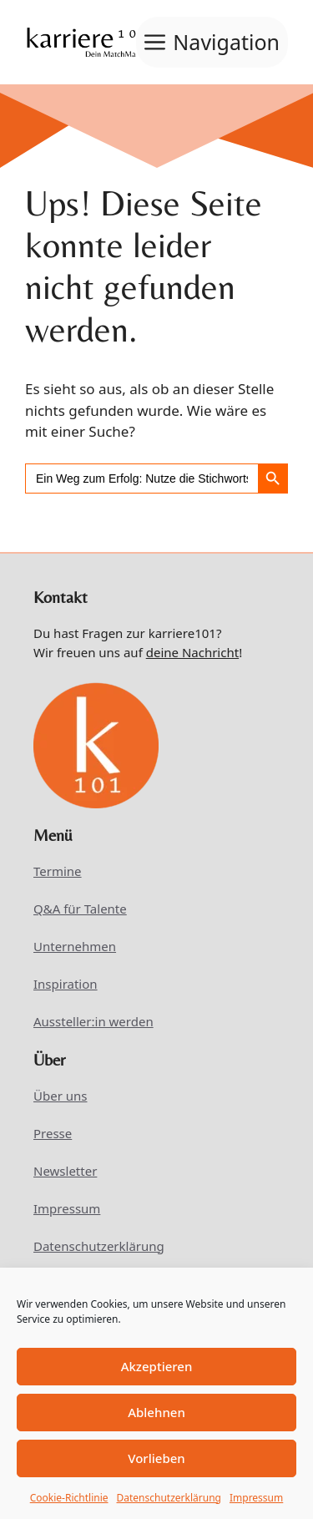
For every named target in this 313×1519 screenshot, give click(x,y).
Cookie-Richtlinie (69, 1498)
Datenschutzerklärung (169, 1498)
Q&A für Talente (80, 908)
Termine (57, 871)
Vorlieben (156, 1458)
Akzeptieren (157, 1366)
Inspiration (65, 983)
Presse (52, 1133)
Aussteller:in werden (93, 1021)
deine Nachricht (192, 652)
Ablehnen (156, 1412)
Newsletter (65, 1170)
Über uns (60, 1095)
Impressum (256, 1498)
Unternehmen (74, 946)
